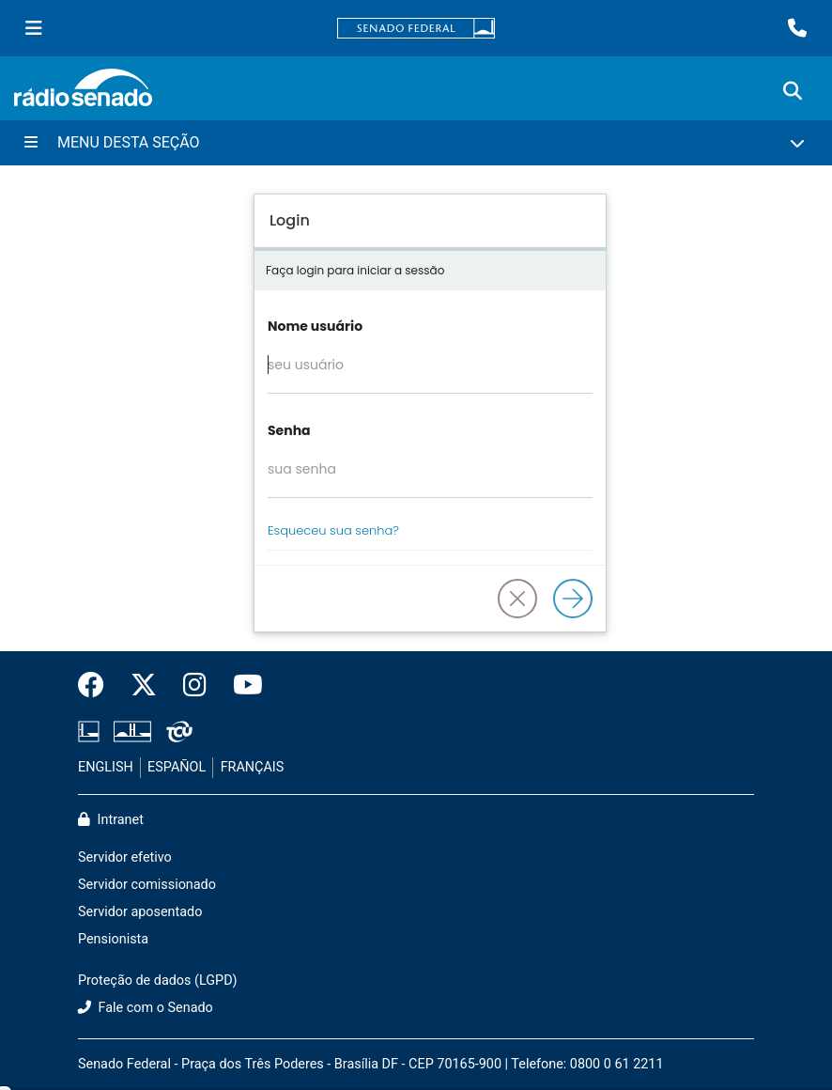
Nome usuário (315, 326)
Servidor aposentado (140, 912)
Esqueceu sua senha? (333, 530)
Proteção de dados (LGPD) (158, 981)
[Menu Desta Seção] (416, 142)
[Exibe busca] (792, 91)
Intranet (111, 820)
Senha (289, 430)
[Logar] (573, 598)
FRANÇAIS (253, 767)
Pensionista (113, 939)
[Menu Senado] (33, 28)
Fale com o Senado (145, 1008)
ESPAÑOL (176, 767)
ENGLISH (105, 767)
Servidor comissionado (147, 885)
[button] (517, 598)
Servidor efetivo (125, 857)
